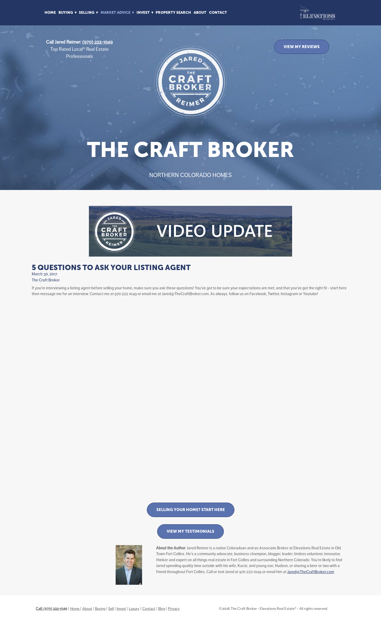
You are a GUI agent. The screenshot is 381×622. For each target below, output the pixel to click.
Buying (100, 608)
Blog (161, 608)
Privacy (174, 608)
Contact (218, 12)
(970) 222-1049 (97, 42)
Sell (111, 608)
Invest (121, 608)
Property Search (173, 12)
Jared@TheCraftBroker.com (310, 571)
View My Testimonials (190, 531)
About (200, 12)
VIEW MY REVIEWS (302, 46)
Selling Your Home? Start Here (190, 509)
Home (50, 12)
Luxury (134, 608)
